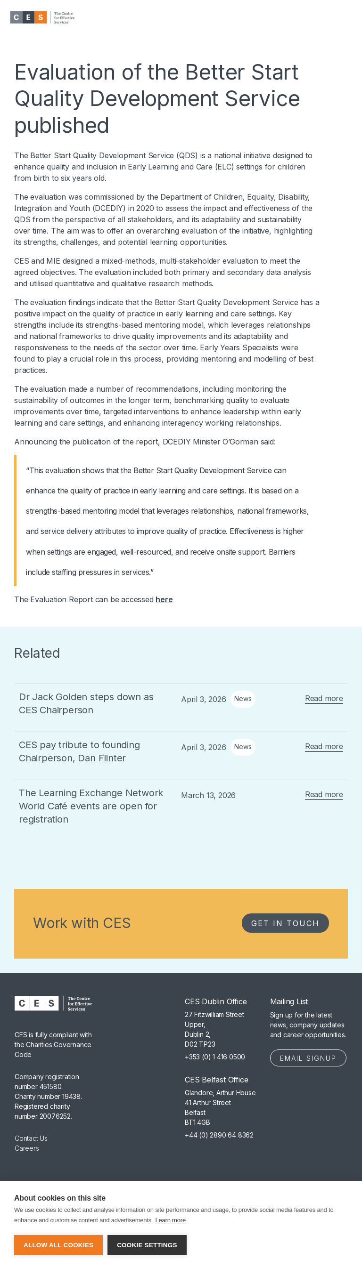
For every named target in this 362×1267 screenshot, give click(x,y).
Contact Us (31, 1138)
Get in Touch (285, 923)
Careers (27, 1148)
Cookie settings (147, 1245)
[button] (338, 17)
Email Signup (308, 1058)
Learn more (170, 1220)
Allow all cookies (58, 1245)
